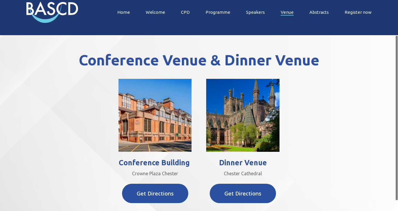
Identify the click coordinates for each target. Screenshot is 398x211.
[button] (155, 193)
